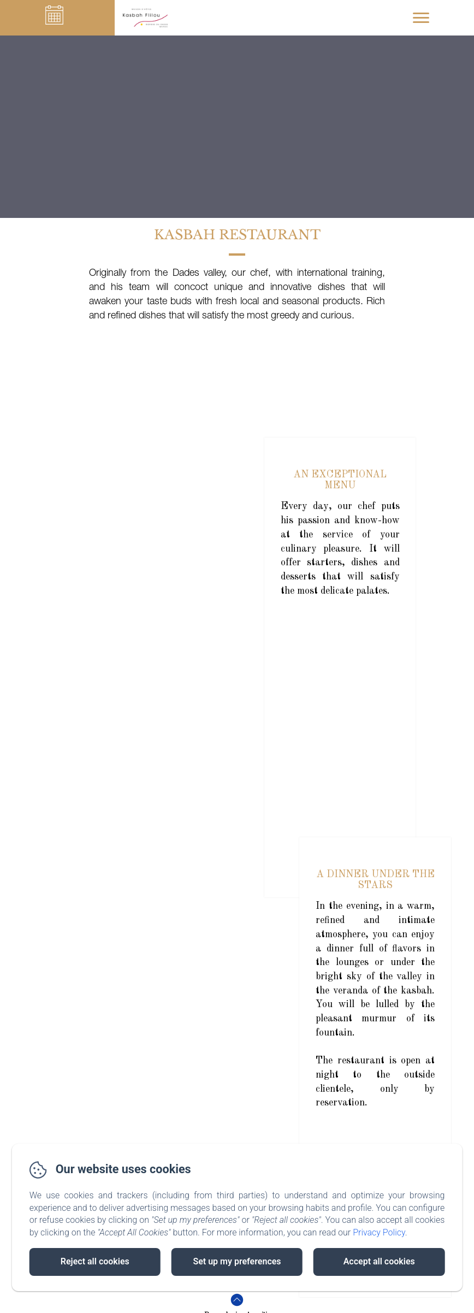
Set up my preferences (237, 1261)
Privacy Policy (379, 1232)
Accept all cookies (379, 1261)
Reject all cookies (95, 1261)
